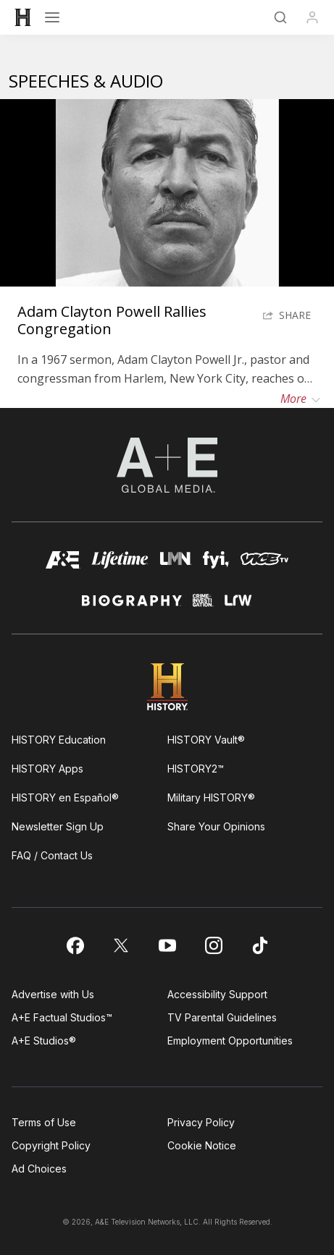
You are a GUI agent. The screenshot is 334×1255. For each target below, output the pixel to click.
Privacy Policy (201, 1122)
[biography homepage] (132, 606)
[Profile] (312, 17)
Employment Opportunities (230, 1040)
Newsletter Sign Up (58, 826)
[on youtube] (167, 945)
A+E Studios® (44, 1040)
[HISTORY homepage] (167, 686)
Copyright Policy (51, 1145)
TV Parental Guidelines (222, 1017)
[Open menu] (52, 17)
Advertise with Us (53, 994)
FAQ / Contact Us (52, 855)
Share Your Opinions (216, 826)
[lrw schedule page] (238, 606)
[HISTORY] (23, 17)
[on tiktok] (260, 945)
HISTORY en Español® (65, 797)
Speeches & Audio (86, 81)
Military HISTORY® (211, 797)
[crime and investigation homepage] (203, 606)
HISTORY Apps (47, 768)
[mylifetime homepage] (120, 564)
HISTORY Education (59, 739)
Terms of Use (44, 1122)
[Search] (280, 17)
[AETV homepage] (63, 564)
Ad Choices (39, 1168)
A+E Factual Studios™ (62, 1017)
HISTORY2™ (195, 768)
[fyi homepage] (216, 564)
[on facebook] (74, 945)
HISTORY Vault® (206, 739)
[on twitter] (121, 945)
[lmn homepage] (175, 564)
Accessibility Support (217, 994)
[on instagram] (213, 945)
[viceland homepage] (264, 564)
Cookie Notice (201, 1145)
